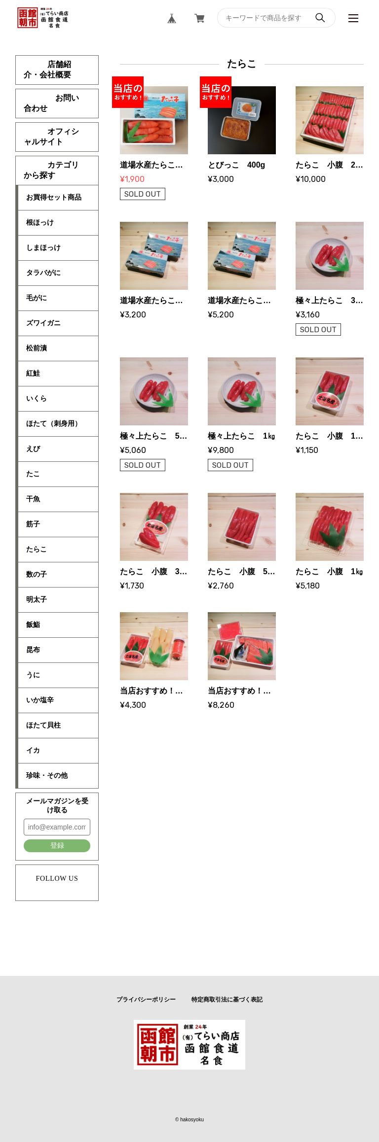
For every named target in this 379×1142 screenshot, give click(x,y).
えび (33, 448)
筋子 (33, 524)
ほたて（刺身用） (53, 423)
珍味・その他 (47, 775)
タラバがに (43, 273)
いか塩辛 (40, 700)
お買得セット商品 (53, 197)
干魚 (33, 499)
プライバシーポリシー (146, 999)
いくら (36, 398)
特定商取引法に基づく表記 (227, 999)
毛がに (36, 298)
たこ (33, 474)
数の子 (36, 574)
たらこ (36, 549)
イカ (33, 750)
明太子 (36, 599)
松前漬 (36, 348)
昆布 (33, 650)
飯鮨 (33, 624)
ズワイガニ (43, 323)
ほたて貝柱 (43, 725)
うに (33, 675)
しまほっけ (43, 247)
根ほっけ (40, 222)
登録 (57, 845)
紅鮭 (33, 373)
